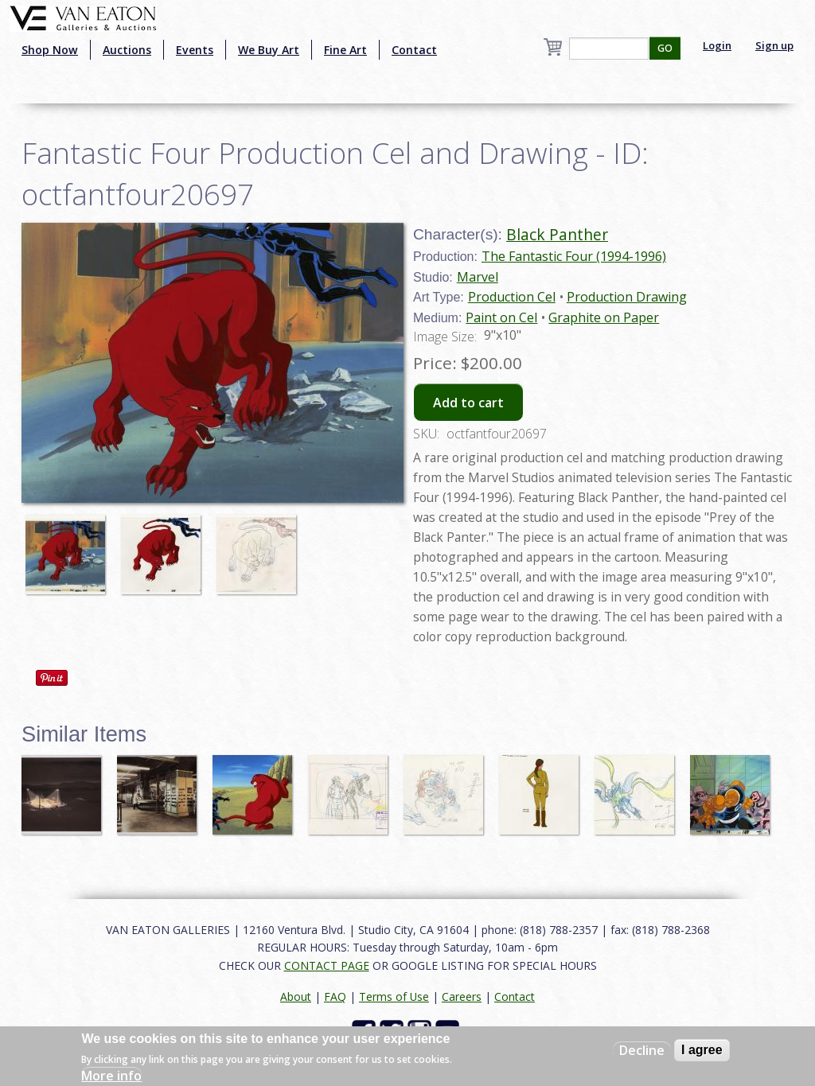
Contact (414, 49)
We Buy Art (268, 49)
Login (717, 45)
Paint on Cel (501, 317)
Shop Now (49, 49)
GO (665, 48)
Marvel (477, 277)
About (295, 996)
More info (111, 1075)
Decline (642, 1050)
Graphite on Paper (603, 317)
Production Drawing (627, 297)
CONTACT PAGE (326, 965)
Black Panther (557, 234)
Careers (462, 996)
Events (194, 49)
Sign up (774, 45)
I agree (702, 1050)
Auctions (127, 49)
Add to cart (468, 402)
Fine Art (345, 49)
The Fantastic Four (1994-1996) (574, 256)
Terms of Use (394, 996)
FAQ (335, 996)
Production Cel (512, 297)
